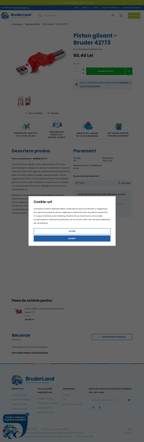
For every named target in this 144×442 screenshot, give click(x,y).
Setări (72, 231)
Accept (72, 238)
